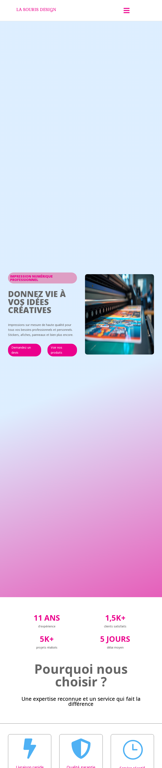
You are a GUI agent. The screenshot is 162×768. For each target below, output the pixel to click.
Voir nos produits (56, 350)
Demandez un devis (21, 350)
